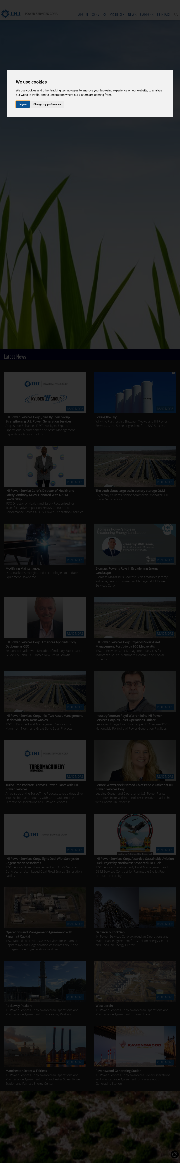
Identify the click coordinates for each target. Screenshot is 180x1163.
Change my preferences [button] (47, 104)
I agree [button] (23, 104)
